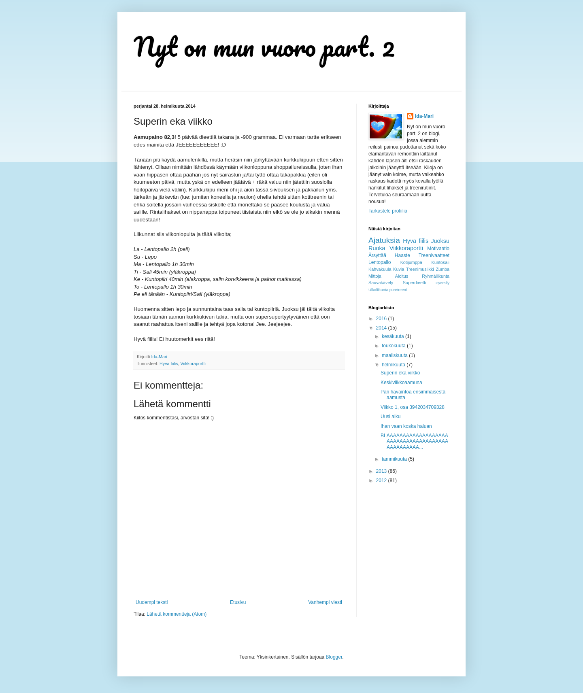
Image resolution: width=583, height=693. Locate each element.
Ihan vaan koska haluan (406, 426)
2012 (382, 480)
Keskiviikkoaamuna (401, 382)
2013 (382, 471)
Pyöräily (442, 283)
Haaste (402, 255)
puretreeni (398, 289)
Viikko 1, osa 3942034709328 (413, 407)
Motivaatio (438, 248)
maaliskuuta (395, 355)
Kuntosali (440, 262)
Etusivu (238, 602)
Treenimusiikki (420, 269)
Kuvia (398, 269)
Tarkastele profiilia (387, 211)
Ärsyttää (377, 255)
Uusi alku (390, 416)
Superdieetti (414, 282)
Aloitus (401, 276)
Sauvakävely (380, 282)
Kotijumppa (411, 262)
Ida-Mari (424, 116)
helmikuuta (394, 365)
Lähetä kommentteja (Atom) (176, 614)
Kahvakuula (379, 269)
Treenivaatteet (434, 255)
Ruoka (376, 248)
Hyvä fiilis (169, 363)
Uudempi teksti (152, 602)
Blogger (334, 657)
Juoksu (440, 241)
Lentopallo (379, 262)
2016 (382, 318)
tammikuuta (395, 459)
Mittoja (374, 276)
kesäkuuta (393, 336)
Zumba (442, 269)
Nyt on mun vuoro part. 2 (264, 46)
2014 (382, 328)
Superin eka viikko (400, 373)
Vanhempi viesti (325, 602)
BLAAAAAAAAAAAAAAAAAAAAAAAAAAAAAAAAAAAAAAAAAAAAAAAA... (414, 441)
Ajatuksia (384, 240)
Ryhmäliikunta (435, 276)
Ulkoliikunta (378, 289)
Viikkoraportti (193, 363)
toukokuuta (394, 346)
